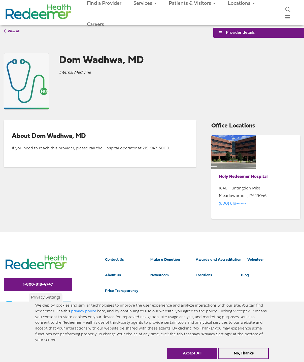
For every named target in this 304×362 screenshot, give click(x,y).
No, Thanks (244, 353)
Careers (95, 24)
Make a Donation (165, 260)
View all (11, 31)
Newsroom (159, 275)
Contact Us (114, 260)
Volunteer (255, 260)
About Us (113, 275)
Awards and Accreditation (218, 260)
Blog (245, 275)
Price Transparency (121, 291)
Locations (204, 275)
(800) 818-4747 (232, 204)
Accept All (192, 353)
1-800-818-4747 (38, 285)
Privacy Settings (45, 297)
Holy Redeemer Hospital (243, 176)
